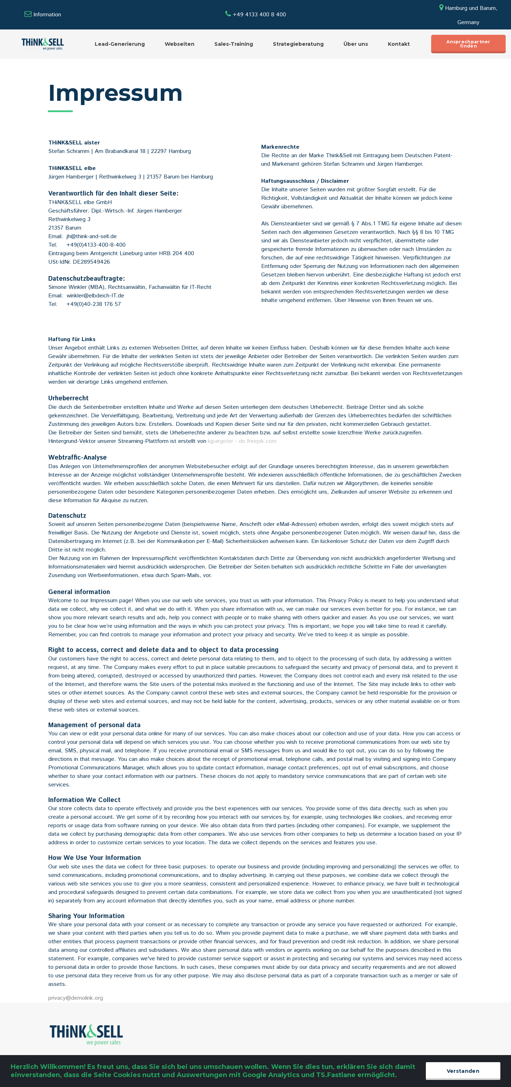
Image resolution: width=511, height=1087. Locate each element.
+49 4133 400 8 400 (255, 15)
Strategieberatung (298, 44)
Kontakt (399, 44)
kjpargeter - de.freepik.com (242, 441)
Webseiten (179, 44)
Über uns (356, 44)
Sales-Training (233, 44)
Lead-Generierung (120, 44)
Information (47, 15)
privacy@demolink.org (75, 998)
